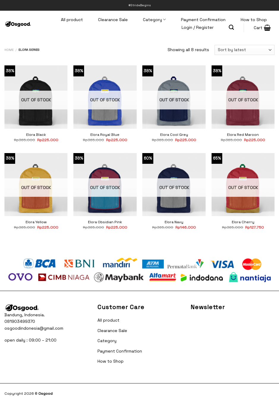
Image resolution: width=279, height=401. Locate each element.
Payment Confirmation (203, 19)
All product (72, 19)
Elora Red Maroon (243, 134)
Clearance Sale (113, 19)
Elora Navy (174, 222)
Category (154, 19)
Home (9, 50)
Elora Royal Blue (104, 134)
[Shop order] (245, 50)
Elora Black (36, 134)
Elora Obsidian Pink (105, 222)
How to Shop (254, 19)
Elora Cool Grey (174, 134)
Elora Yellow (36, 222)
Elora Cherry (243, 222)
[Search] (231, 27)
